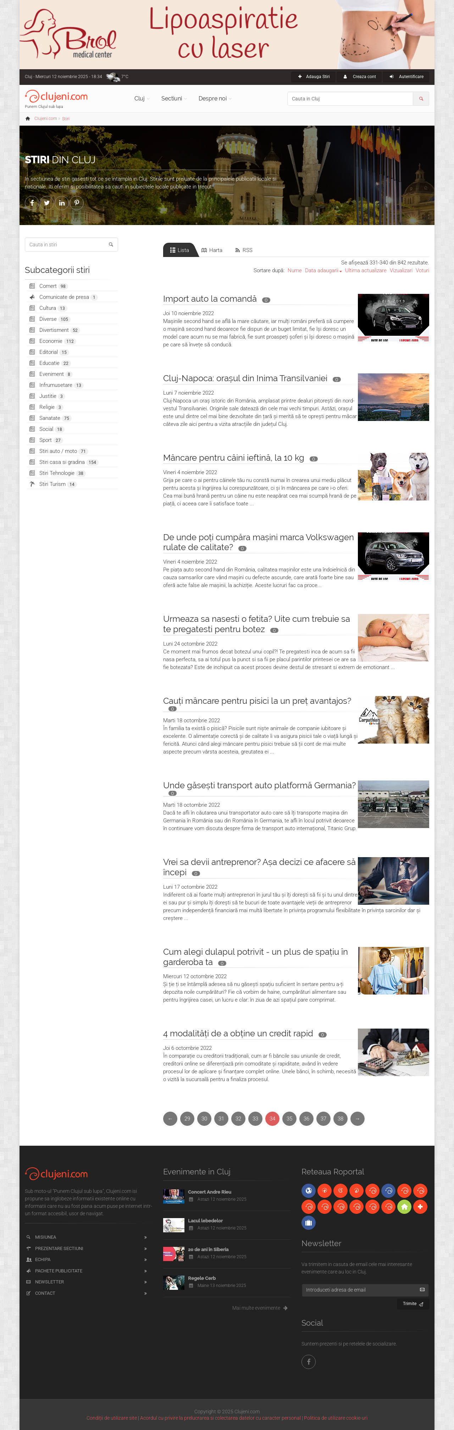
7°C (124, 76)
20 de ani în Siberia (208, 1249)
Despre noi (213, 98)
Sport (45, 440)
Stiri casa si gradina (63, 462)
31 (221, 1119)
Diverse (49, 319)
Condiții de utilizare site (112, 1418)
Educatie (49, 363)
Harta (211, 250)
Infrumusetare (56, 385)
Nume (295, 270)
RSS (243, 250)
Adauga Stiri (313, 76)
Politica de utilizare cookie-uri (335, 1418)
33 (255, 1119)
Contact (40, 1293)
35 (289, 1119)
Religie (45, 407)
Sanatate (50, 418)
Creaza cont (359, 76)
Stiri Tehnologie (57, 473)
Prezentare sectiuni (54, 1248)
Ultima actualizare (366, 270)
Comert (48, 286)
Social (46, 429)
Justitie (46, 396)
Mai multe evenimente (261, 1308)
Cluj (139, 98)
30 (204, 1119)
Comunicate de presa (63, 297)
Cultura (47, 308)
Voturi (422, 270)
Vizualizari (401, 270)
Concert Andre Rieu (209, 1192)
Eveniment (50, 374)
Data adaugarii (321, 270)
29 (187, 1119)
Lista (179, 250)
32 (238, 1119)
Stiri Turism (52, 484)
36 (306, 1119)
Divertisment (54, 330)
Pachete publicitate (53, 1270)
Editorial (48, 352)
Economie (52, 341)
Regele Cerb (202, 1278)
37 (323, 1119)
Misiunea (40, 1237)
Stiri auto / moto (58, 451)
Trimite (413, 1302)
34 (272, 1119)
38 (340, 1119)
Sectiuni (171, 98)
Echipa (37, 1259)
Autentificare (405, 76)
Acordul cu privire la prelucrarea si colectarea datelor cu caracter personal (220, 1418)
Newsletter (44, 1281)
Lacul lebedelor (205, 1220)
